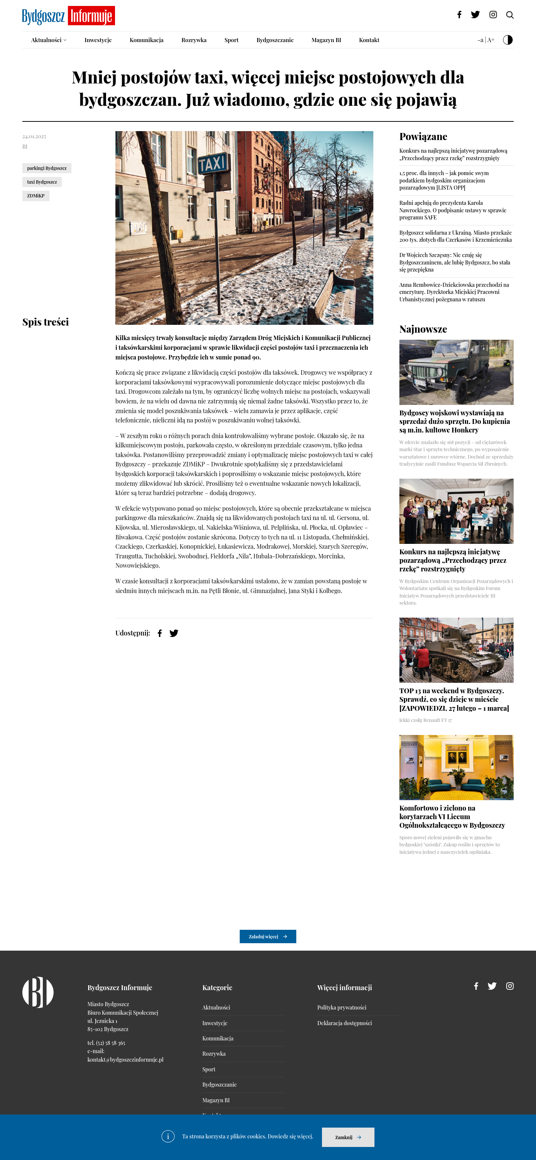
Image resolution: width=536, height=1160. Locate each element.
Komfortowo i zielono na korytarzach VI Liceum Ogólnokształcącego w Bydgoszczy (452, 817)
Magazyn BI (326, 40)
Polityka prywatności (342, 1007)
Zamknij (343, 1137)
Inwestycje (98, 40)
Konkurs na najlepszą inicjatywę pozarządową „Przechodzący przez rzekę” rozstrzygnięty (453, 154)
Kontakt (369, 40)
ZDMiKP (36, 196)
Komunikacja (146, 40)
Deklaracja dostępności (345, 1023)
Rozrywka (194, 40)
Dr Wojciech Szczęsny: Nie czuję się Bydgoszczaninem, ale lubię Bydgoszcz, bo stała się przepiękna (454, 262)
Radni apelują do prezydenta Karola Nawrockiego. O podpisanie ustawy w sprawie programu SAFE (453, 210)
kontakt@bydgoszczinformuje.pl (125, 1059)
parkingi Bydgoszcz (47, 168)
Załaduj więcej (263, 936)
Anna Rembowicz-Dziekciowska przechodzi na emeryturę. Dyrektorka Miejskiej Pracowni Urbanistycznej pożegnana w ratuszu (454, 292)
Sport (231, 40)
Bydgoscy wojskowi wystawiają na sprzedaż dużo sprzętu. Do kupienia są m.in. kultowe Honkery (454, 421)
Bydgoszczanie (275, 40)
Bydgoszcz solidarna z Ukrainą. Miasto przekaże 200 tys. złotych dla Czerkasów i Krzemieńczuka (455, 236)
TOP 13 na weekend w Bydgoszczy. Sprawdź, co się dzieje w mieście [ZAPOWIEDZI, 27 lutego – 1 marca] (454, 699)
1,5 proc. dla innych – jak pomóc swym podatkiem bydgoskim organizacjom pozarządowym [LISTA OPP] (444, 180)
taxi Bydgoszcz (42, 182)
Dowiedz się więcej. (290, 1136)
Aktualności (46, 40)
